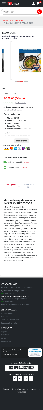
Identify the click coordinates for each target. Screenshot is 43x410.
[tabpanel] (20, 233)
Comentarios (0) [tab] (28, 185)
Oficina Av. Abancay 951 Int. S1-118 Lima (17, 287)
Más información (17, 110)
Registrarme (5, 335)
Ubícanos (4, 316)
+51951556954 (7, 293)
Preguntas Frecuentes (9, 323)
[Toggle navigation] (3, 4)
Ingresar (4, 331)
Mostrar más (21, 141)
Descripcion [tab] (11, 184)
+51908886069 (7, 301)
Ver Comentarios (21, 103)
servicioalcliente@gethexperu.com (15, 304)
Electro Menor (16, 20)
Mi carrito (4, 338)
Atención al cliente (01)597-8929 (14, 299)
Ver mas (26, 162)
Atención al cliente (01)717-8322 (14, 291)
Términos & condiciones (10, 320)
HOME (5, 20)
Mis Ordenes (6, 341)
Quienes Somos (7, 313)
